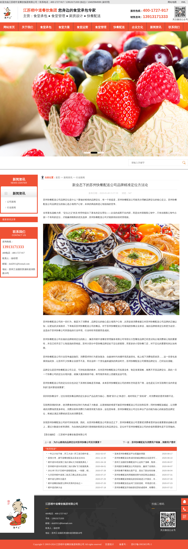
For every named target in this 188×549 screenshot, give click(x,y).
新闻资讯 (155, 27)
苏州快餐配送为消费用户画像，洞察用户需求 (153, 442)
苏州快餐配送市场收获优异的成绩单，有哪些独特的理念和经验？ (144, 487)
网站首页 (9, 27)
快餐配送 (119, 27)
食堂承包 (45, 27)
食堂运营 (82, 27)
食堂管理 (100, 27)
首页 (58, 177)
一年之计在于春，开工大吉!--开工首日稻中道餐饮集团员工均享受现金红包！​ (82, 454)
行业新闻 (11, 207)
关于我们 (27, 27)
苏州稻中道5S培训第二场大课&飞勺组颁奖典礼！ (70, 466)
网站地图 (172, 2)
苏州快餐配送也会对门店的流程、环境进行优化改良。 (139, 483)
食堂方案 (64, 27)
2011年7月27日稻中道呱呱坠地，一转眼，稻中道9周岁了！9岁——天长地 (81, 470)
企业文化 (137, 27)
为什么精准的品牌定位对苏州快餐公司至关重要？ (77, 442)
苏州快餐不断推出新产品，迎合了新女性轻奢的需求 (138, 470)
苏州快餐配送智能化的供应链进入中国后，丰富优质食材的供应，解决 (146, 479)
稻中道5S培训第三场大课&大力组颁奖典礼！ (68, 462)
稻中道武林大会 (55, 487)
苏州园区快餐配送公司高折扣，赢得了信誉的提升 (137, 466)
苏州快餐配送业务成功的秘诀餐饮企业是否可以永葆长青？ (141, 458)
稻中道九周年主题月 (57, 479)
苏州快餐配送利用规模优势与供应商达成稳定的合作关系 (140, 475)
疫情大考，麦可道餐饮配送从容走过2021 (66, 458)
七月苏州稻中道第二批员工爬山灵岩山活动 (67, 475)
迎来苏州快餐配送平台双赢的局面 (130, 454)
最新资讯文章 (9, 219)
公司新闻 (11, 201)
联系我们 (174, 27)
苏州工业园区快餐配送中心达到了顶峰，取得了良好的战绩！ (142, 462)
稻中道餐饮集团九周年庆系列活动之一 (65, 483)
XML (183, 2)
